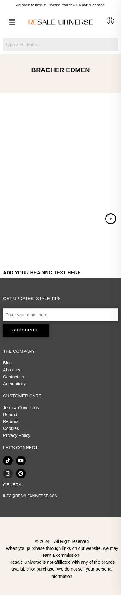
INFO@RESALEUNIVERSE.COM (30, 496)
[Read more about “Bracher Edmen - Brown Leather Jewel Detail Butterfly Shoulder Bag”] (110, 218)
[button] (12, 22)
